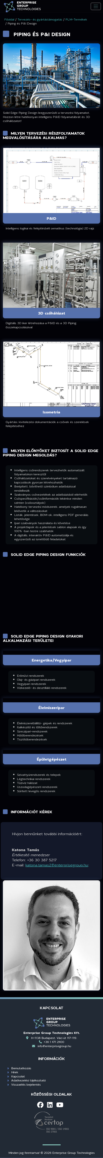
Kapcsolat (18, 1076)
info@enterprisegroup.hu (54, 1046)
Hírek (14, 1072)
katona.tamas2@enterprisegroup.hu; (57, 865)
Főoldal (9, 19)
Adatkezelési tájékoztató (28, 1080)
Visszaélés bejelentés (26, 1084)
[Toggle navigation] (96, 6)
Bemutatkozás (21, 1068)
